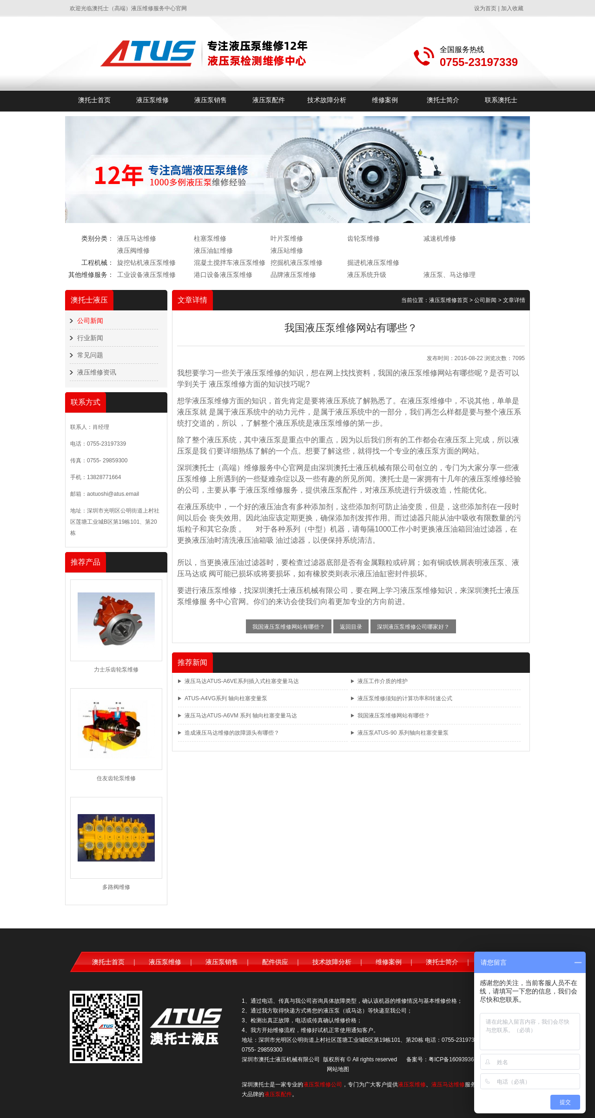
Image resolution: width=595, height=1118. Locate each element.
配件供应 (275, 962)
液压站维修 (287, 250)
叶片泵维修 (287, 238)
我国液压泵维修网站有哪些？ (288, 627)
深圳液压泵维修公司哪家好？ (413, 627)
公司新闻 (90, 320)
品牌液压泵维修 (293, 274)
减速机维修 (439, 238)
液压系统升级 (366, 274)
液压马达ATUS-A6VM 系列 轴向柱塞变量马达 (241, 715)
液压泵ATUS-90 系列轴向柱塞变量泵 (403, 733)
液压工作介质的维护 (382, 681)
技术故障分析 (326, 100)
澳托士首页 (94, 100)
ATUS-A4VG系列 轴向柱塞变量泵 (226, 698)
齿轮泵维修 (363, 238)
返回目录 (351, 627)
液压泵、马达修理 (449, 274)
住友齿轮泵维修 (116, 778)
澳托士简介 (443, 100)
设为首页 (485, 8)
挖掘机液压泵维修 (297, 262)
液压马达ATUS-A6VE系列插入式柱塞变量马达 (242, 681)
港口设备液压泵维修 (223, 274)
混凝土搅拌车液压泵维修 (229, 262)
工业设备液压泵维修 (146, 274)
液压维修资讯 (96, 372)
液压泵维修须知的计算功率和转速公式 (404, 698)
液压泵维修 (152, 100)
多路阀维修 (116, 887)
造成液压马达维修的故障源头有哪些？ (232, 733)
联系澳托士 (501, 100)
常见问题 (90, 355)
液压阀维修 (133, 250)
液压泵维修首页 (448, 300)
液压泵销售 (210, 100)
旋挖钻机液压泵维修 (146, 262)
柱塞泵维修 (210, 238)
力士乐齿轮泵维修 (116, 669)
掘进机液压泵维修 (373, 262)
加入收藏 (512, 8)
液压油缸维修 (213, 250)
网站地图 (338, 1069)
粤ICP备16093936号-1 (456, 1059)
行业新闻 (90, 338)
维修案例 (385, 100)
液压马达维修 (136, 238)
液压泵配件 (268, 100)
